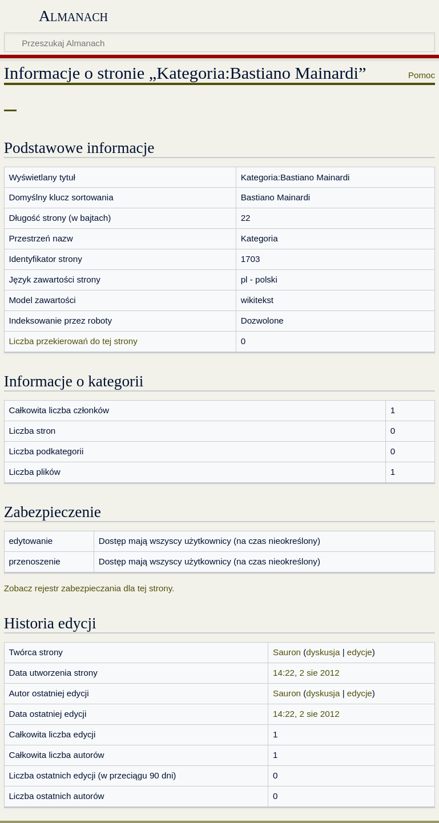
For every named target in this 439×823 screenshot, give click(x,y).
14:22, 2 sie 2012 (306, 672)
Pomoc (421, 75)
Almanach (73, 16)
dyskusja (323, 652)
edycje (359, 652)
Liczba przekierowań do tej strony (73, 341)
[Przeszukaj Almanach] (219, 42)
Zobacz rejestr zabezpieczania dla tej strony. (89, 588)
